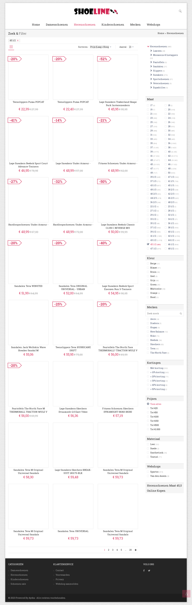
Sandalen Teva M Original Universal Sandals (28, 471)
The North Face (158, 352)
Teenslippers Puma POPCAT (28, 101)
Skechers (155, 344)
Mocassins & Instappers (165, 55)
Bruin (155, 271)
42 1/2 (171, 235)
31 (151, 134)
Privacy (60, 579)
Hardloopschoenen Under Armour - (28, 224)
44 (169, 160)
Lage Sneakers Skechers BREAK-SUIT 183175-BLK (73, 471)
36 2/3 (153, 202)
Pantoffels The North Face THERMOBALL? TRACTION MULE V (117, 349)
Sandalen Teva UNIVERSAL (73, 531)
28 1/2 (171, 210)
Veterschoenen (161, 83)
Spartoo (156, 471)
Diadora (154, 323)
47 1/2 (153, 248)
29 (151, 130)
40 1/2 (171, 231)
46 (169, 164)
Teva (152, 348)
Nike (153, 335)
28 (169, 126)
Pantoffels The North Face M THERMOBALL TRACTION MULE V (28, 410)
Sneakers (158, 74)
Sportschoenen (161, 79)
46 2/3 (171, 198)
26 (169, 122)
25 (151, 122)
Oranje (155, 293)
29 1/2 (153, 214)
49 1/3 (153, 189)
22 (169, 113)
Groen (155, 284)
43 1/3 (153, 185)
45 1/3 (171, 185)
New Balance (157, 331)
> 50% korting (157, 389)
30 (169, 130)
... (125, 549)
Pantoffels (158, 62)
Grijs (154, 280)
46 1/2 (171, 244)
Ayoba (32, 597)
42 (169, 155)
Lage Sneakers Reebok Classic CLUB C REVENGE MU (118, 226)
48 (169, 168)
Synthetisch (158, 452)
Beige (155, 263)
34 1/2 (171, 219)
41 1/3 (171, 181)
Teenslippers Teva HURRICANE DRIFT (73, 349)
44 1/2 (171, 240)
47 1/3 (171, 176)
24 (169, 117)
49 (151, 172)
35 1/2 (153, 223)
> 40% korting (157, 384)
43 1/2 (153, 240)
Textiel (156, 456)
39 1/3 (153, 176)
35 (151, 143)
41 (151, 155)
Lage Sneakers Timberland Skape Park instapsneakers (118, 103)
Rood (154, 297)
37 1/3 (153, 181)
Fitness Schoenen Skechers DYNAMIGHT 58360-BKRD (118, 410)
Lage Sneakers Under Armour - (73, 163)
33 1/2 (153, 219)
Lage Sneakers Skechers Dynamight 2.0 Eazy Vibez (73, 410)
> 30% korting (157, 380)
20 (169, 109)
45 (151, 164)
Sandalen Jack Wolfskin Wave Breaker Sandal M (28, 349)
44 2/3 (153, 198)
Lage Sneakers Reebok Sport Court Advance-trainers (28, 165)
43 (151, 160)
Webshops (153, 24)
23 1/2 (171, 206)
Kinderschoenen (113, 24)
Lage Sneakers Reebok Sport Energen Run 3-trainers (118, 287)
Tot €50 (154, 412)
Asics (153, 319)
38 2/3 (171, 189)
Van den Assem (159, 476)
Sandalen (158, 66)
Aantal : (126, 46)
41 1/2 (153, 235)
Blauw (155, 267)
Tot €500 (154, 425)
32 (169, 134)
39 (151, 151)
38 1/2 (171, 227)
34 (169, 139)
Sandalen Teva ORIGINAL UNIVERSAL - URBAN (73, 287)
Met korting (156, 368)
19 (151, 109)
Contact (60, 570)
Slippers (157, 70)
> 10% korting (157, 372)
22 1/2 (153, 206)
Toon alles (155, 404)
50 (169, 172)
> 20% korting (157, 376)
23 (151, 117)
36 (169, 143)
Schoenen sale (18, 583)
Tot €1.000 (155, 429)
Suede (154, 448)
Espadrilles (159, 87)
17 (151, 105)
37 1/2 (153, 227)
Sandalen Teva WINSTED (28, 285)
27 (151, 126)
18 (169, 105)
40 (169, 151)
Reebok (154, 340)
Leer (154, 444)
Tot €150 (154, 420)
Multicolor (157, 288)
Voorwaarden (63, 574)
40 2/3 (153, 193)
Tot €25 (154, 408)
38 (169, 147)
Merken (135, 24)
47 (151, 168)
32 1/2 (171, 214)
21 (151, 113)
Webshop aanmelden (67, 583)
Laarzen (157, 50)
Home (36, 24)
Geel (154, 276)
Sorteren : (95, 46)
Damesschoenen (57, 24)
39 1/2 (153, 231)
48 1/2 (171, 248)
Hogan (153, 327)
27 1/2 (153, 210)
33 (151, 139)
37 (151, 147)
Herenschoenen (85, 24)
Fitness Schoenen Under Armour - (117, 163)
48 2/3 (171, 202)
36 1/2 (171, 223)
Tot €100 (154, 416)
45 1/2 (14, 40)
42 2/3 (171, 193)
